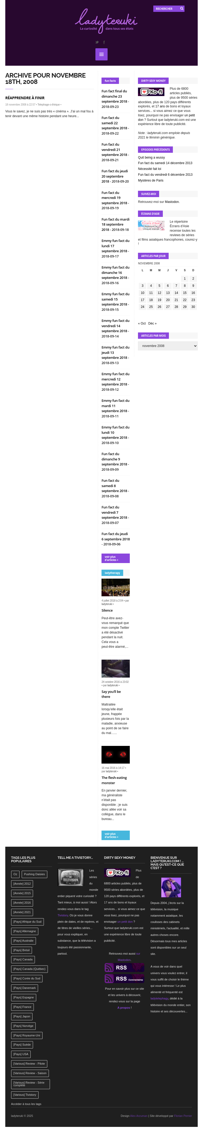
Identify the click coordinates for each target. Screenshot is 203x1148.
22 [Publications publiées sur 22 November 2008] (184, 300)
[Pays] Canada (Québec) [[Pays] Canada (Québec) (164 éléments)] (29, 968)
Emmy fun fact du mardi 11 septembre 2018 (115, 405)
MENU (101, 54)
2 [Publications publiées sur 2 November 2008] (193, 278)
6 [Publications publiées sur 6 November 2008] (168, 286)
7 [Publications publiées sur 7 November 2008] (176, 286)
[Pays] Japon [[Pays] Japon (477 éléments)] (21, 1016)
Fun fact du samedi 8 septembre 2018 (115, 485)
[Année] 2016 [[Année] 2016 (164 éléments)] (22, 902)
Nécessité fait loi (149, 169)
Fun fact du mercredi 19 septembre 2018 (115, 197)
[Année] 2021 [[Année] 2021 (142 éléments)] (22, 912)
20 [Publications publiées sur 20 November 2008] (167, 300)
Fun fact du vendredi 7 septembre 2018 (115, 512)
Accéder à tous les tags (26, 1104)
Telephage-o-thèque (49, 104)
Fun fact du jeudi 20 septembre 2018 (115, 176)
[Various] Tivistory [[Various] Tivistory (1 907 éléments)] (24, 1094)
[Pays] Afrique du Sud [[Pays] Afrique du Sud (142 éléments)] (27, 921)
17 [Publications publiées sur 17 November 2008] (142, 300)
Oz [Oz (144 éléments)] (15, 874)
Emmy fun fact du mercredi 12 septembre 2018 (115, 379)
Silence (107, 610)
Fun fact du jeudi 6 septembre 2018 (116, 536)
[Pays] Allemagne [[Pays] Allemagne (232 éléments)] (24, 931)
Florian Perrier (183, 1115)
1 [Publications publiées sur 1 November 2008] (185, 278)
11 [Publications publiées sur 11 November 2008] (151, 293)
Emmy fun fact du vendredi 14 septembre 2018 (115, 325)
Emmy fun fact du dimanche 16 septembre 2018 (115, 272)
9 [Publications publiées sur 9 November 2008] (193, 286)
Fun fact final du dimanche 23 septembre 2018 (115, 96)
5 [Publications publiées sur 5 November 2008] (159, 286)
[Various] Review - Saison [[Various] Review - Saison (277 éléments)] (30, 1073)
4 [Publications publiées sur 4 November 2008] (151, 286)
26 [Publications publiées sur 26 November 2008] (159, 307)
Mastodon (172, 202)
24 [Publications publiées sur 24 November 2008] (142, 307)
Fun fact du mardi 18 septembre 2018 (116, 224)
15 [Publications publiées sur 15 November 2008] (184, 293)
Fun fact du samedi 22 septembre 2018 (115, 122)
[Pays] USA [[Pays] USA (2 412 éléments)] (20, 1054)
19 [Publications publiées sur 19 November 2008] (159, 300)
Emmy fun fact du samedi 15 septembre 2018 (115, 299)
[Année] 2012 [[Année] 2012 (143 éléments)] (22, 883)
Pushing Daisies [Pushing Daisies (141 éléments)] (34, 874)
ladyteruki (107, 604)
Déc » (152, 323)
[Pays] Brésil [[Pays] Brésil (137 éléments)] (21, 950)
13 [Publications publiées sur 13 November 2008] (167, 293)
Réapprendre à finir (24, 97)
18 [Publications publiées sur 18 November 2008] (151, 300)
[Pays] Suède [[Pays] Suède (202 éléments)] (22, 1044)
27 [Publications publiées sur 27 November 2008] (167, 307)
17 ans (160, 106)
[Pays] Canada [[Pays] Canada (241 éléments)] (23, 959)
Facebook (104, 42)
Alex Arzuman (138, 1115)
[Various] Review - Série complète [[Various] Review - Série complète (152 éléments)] (28, 1084)
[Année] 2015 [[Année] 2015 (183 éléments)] (22, 893)
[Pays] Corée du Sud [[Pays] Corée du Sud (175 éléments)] (26, 978)
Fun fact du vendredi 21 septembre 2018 (115, 149)
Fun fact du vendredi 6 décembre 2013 (165, 175)
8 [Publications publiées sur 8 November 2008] (185, 286)
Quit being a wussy (151, 157)
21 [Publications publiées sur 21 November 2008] (176, 300)
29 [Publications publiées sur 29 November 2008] (184, 307)
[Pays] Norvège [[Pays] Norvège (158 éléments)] (23, 1025)
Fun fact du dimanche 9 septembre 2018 (115, 458)
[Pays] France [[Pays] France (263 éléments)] (22, 1006)
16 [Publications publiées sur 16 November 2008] (193, 293)
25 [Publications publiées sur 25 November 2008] (151, 307)
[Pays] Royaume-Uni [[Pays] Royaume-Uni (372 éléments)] (26, 1035)
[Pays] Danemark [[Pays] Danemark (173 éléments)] (24, 987)
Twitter (96, 42)
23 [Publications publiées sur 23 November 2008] (193, 300)
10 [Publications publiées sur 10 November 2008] (142, 293)
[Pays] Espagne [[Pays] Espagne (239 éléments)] (23, 997)
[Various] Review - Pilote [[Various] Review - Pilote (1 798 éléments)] (29, 1063)
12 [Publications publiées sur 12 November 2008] (159, 293)
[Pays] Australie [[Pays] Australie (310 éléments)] (23, 940)
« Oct (142, 323)
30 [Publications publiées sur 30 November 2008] (193, 307)
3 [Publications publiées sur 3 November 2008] (143, 286)
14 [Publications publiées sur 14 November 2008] (176, 293)
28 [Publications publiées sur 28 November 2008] (176, 307)
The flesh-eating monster (114, 780)
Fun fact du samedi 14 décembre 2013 (165, 163)
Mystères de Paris (150, 180)
